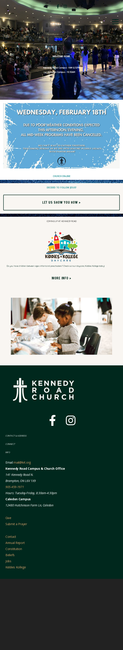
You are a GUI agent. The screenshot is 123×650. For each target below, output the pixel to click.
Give (8, 589)
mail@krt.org (22, 533)
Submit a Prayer (16, 595)
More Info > (61, 349)
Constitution (13, 620)
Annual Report (15, 614)
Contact (11, 608)
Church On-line (61, 218)
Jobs (8, 632)
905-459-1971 (14, 558)
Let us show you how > (61, 261)
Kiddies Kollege (15, 638)
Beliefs (10, 626)
